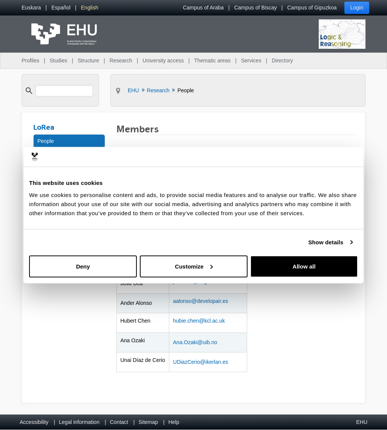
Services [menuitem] (251, 60)
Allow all (304, 266)
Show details (326, 242)
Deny (83, 266)
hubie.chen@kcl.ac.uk (199, 321)
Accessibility (34, 422)
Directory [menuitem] (282, 60)
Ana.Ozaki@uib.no (195, 342)
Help (173, 422)
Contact (119, 422)
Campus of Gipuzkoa (312, 8)
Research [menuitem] (121, 60)
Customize (194, 266)
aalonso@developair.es (200, 301)
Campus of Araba (203, 8)
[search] (64, 90)
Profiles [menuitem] (30, 60)
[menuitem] (31, 8)
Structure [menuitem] (88, 60)
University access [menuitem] (163, 60)
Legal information (79, 422)
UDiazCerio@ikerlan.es (200, 362)
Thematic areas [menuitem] (212, 60)
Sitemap (148, 422)
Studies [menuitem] (58, 60)
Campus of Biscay (255, 8)
